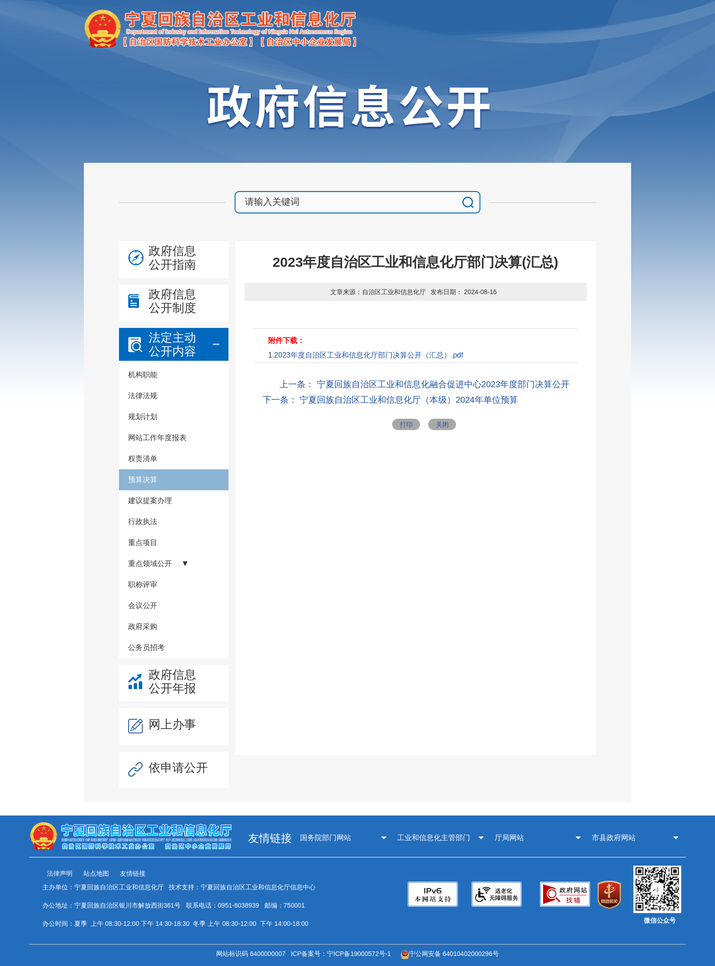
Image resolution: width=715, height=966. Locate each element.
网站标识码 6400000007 (252, 953)
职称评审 (142, 584)
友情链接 (132, 873)
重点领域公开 (150, 563)
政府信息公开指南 (172, 257)
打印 (406, 424)
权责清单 (142, 458)
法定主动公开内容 (172, 344)
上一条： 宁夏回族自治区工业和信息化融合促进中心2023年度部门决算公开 (425, 384)
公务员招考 (146, 647)
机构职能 (142, 375)
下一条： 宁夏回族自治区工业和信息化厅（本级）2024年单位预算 (390, 400)
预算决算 (142, 479)
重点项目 (142, 542)
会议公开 (142, 605)
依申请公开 (178, 767)
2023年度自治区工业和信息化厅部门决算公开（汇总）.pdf (368, 355)
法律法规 (142, 396)
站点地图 (96, 873)
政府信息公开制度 (172, 301)
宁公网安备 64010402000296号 (450, 953)
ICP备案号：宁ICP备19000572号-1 (342, 953)
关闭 (442, 424)
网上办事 (172, 724)
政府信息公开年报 (172, 681)
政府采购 (142, 626)
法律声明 (60, 873)
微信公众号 (660, 920)
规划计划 (142, 417)
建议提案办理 (150, 500)
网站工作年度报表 (157, 437)
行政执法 (142, 521)
